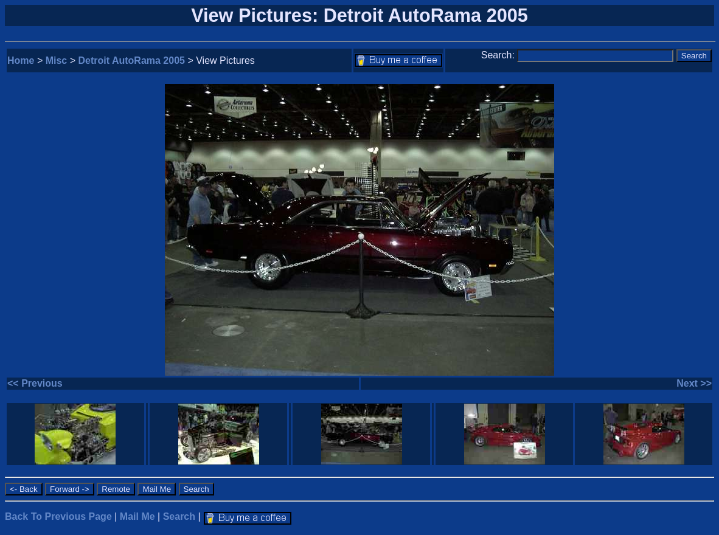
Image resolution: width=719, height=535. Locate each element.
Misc (57, 60)
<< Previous (35, 383)
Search (179, 516)
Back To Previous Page (58, 516)
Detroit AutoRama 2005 (131, 60)
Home (20, 60)
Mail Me (137, 516)
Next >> (694, 383)
